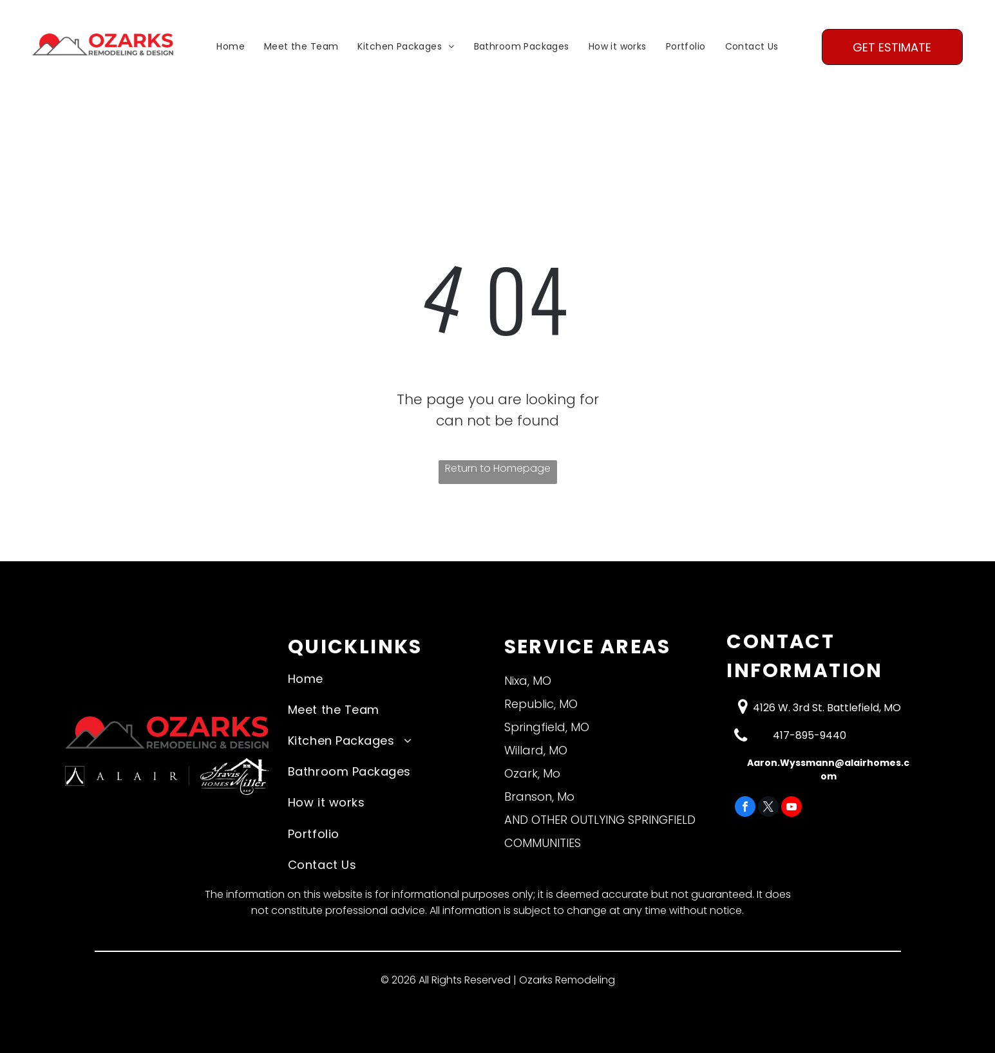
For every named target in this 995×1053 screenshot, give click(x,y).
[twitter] (768, 808)
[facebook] (745, 808)
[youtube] (791, 808)
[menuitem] (230, 47)
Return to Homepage (498, 468)
